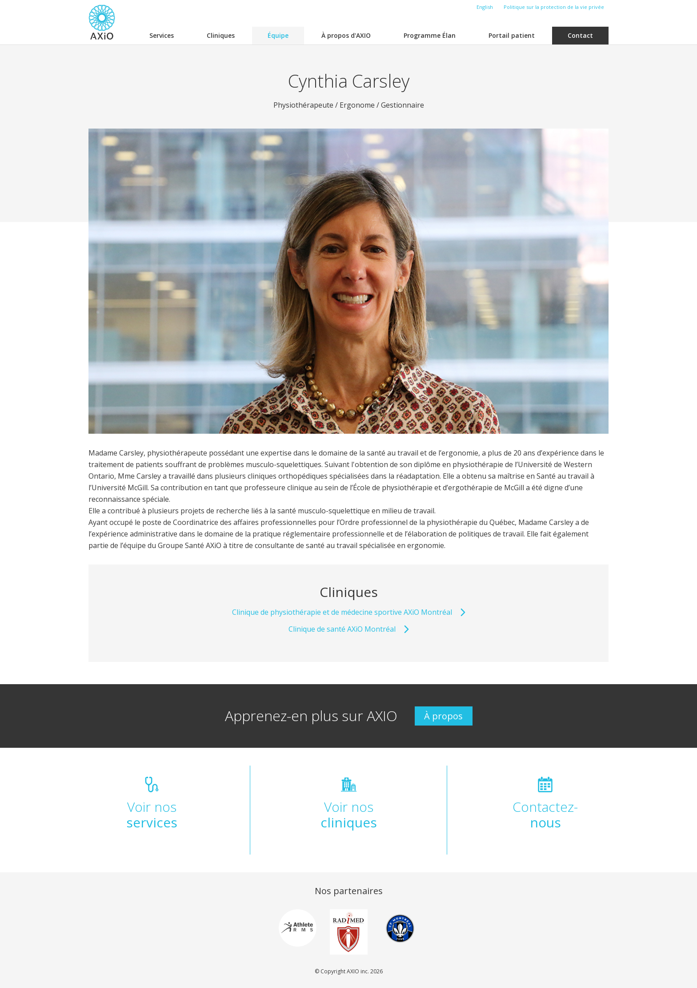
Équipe (278, 35)
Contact (580, 35)
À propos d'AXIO (346, 35)
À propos (443, 716)
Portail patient (512, 35)
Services (161, 35)
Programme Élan (430, 35)
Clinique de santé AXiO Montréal (348, 629)
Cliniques (221, 35)
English (485, 7)
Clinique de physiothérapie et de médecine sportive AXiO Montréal (348, 612)
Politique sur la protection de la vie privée (554, 7)
